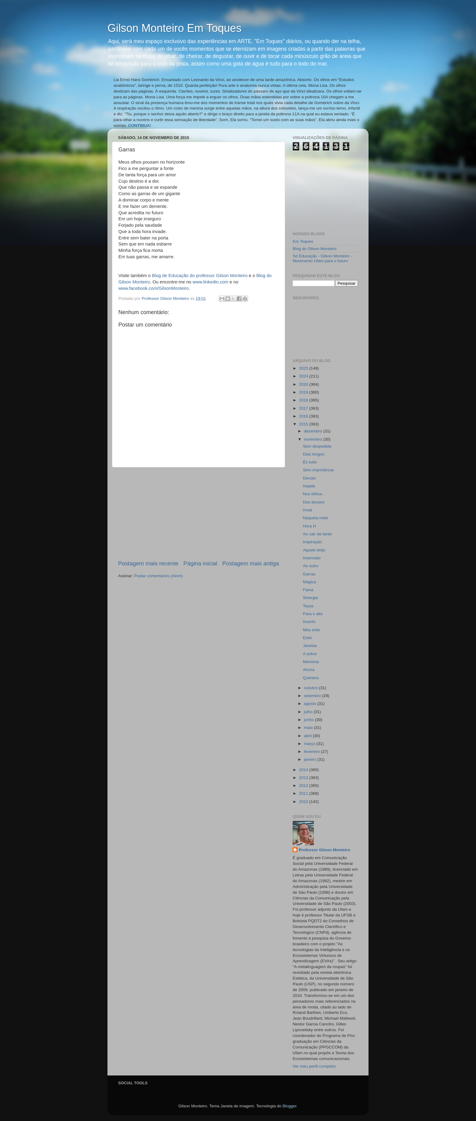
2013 (304, 777)
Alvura (308, 669)
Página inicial (200, 563)
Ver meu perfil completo (314, 1066)
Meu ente (311, 630)
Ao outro (310, 566)
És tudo (310, 462)
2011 (304, 793)
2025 (304, 368)
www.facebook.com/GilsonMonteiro (153, 288)
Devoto (309, 478)
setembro (313, 695)
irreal (307, 510)
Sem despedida (317, 446)
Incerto (309, 621)
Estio (307, 637)
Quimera (311, 678)
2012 (304, 785)
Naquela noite (315, 518)
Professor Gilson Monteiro (324, 850)
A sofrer (310, 654)
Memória (311, 661)
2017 (304, 408)
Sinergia (310, 597)
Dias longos (314, 454)
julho (309, 712)
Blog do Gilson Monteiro (314, 248)
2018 (304, 400)
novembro (313, 439)
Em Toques (303, 241)
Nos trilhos (312, 494)
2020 (304, 384)
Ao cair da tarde (317, 534)
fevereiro (312, 751)
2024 (304, 376)
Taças (308, 606)
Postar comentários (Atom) (158, 576)
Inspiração (312, 542)
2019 (304, 392)
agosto (310, 703)
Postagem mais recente (148, 563)
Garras (309, 574)
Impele (309, 486)
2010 (304, 801)
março (310, 743)
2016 (304, 416)
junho (309, 719)
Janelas (310, 645)
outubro (311, 688)
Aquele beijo (314, 550)
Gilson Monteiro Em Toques (174, 28)
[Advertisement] (198, 513)
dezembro (313, 431)
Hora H (309, 526)
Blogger (290, 1106)
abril (308, 735)
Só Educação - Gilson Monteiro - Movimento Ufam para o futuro (322, 258)
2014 (304, 769)
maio (309, 727)
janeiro (310, 759)
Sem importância (318, 470)
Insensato (312, 558)
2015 (304, 424)
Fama (308, 590)
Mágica (309, 582)
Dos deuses (314, 502)
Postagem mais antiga (250, 563)
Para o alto (313, 613)
